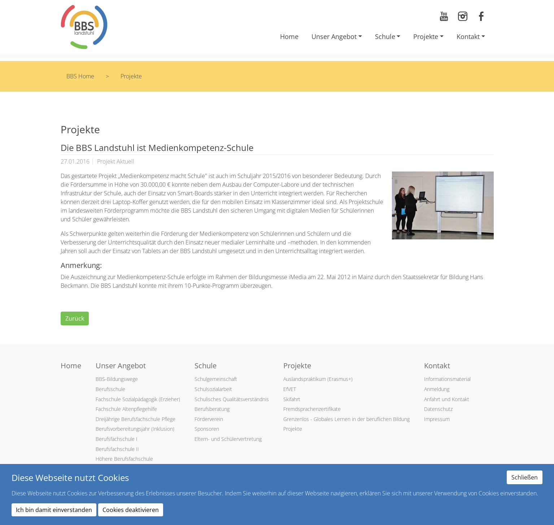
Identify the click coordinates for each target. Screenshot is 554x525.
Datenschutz (438, 408)
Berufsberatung (212, 408)
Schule (385, 36)
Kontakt (468, 36)
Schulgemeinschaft (216, 379)
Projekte (425, 36)
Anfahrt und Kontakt (446, 399)
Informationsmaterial (447, 379)
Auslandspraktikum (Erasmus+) (318, 379)
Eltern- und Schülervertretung (228, 438)
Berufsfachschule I (117, 438)
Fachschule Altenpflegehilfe (126, 408)
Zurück (74, 318)
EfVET (289, 389)
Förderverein (209, 419)
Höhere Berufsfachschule (124, 458)
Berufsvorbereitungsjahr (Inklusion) (135, 428)
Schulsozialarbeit (213, 389)
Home (289, 36)
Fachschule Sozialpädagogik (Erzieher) (138, 399)
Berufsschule (110, 389)
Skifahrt (291, 399)
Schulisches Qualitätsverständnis (232, 399)
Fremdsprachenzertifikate (312, 408)
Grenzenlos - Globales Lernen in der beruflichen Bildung (346, 419)
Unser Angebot (334, 36)
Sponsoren (207, 428)
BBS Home (80, 76)
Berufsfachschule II (117, 449)
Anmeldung (436, 389)
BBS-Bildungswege (117, 379)
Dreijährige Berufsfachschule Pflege (135, 419)
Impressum (437, 419)
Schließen (524, 477)
